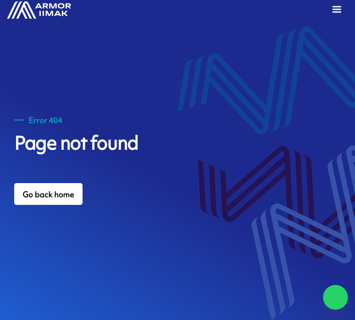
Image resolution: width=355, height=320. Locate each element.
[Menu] (338, 11)
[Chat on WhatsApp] (335, 297)
